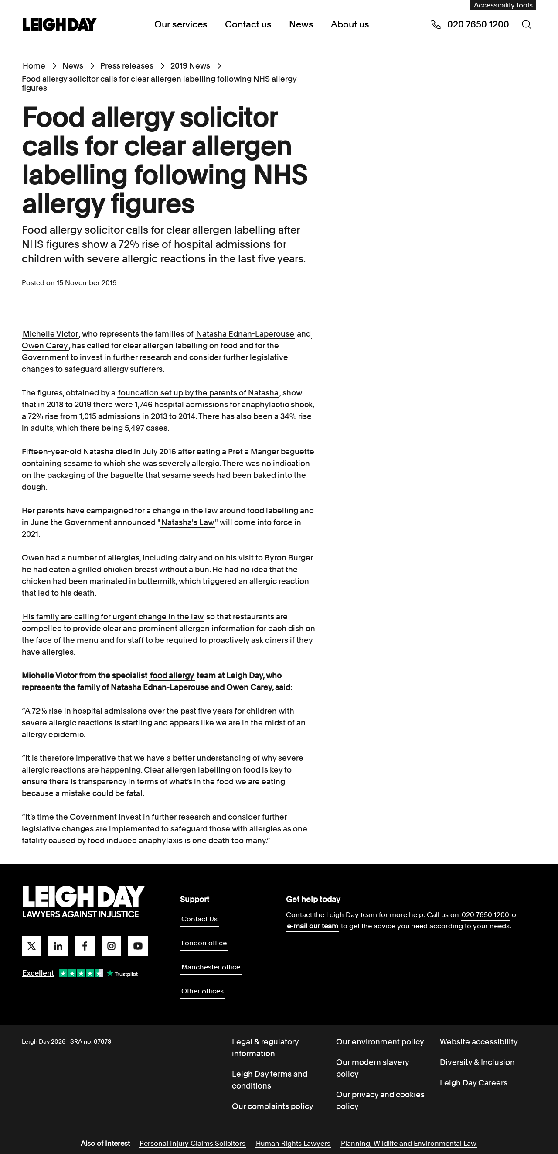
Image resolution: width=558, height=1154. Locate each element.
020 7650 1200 (485, 914)
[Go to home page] (60, 25)
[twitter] (31, 946)
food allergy (172, 675)
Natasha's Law (187, 522)
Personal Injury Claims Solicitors (192, 1143)
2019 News (190, 65)
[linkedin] (58, 946)
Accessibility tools (503, 5)
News (301, 24)
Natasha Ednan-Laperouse (245, 333)
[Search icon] (526, 24)
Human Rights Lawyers (293, 1143)
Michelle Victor (50, 333)
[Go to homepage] (84, 902)
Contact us (248, 24)
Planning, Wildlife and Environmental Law (408, 1143)
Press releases (126, 65)
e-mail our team (312, 926)
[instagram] (111, 946)
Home (34, 65)
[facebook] (85, 946)
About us (350, 24)
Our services (181, 24)
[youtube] (138, 946)
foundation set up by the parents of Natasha (198, 392)
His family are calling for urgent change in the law (113, 616)
